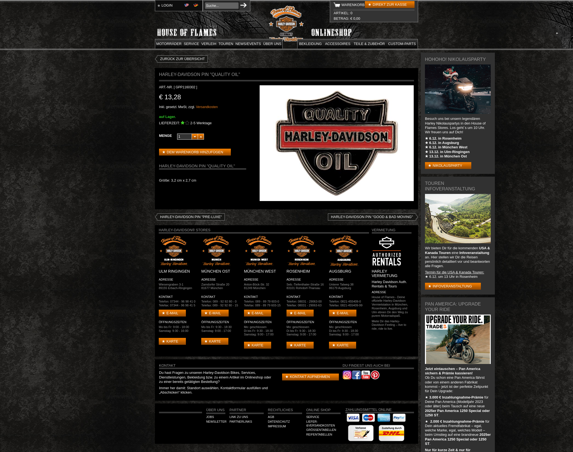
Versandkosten (207, 107)
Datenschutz (279, 421)
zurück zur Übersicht (182, 59)
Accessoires (337, 44)
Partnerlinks (240, 421)
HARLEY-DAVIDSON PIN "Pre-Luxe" (191, 217)
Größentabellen (321, 429)
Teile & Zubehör (369, 44)
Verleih (208, 44)
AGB (271, 417)
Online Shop (318, 410)
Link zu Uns (238, 417)
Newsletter (216, 421)
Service (191, 44)
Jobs (210, 417)
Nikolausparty (447, 165)
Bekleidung (310, 44)
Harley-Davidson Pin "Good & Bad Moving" (372, 217)
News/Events (248, 44)
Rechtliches (280, 410)
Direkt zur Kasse (390, 4)
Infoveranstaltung (452, 286)
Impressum (277, 426)
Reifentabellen (319, 434)
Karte (172, 341)
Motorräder (168, 44)
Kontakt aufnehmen (310, 377)
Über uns (272, 44)
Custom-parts (402, 44)
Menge (165, 136)
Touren (226, 44)
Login (166, 5)
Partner (237, 410)
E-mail (172, 313)
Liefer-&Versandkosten (320, 423)
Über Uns (215, 410)
